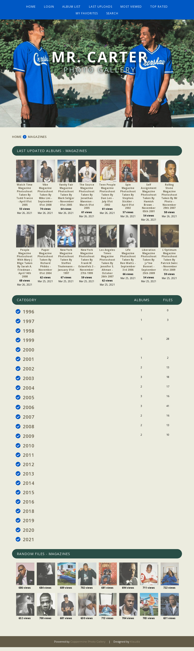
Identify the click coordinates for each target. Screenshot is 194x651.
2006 (28, 408)
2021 (28, 543)
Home (32, 5)
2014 (28, 485)
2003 (28, 378)
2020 (28, 533)
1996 (28, 310)
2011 (28, 456)
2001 (28, 358)
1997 (28, 320)
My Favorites (87, 12)
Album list (72, 5)
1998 (28, 329)
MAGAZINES (37, 135)
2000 (28, 349)
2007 (28, 417)
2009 (28, 437)
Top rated (158, 5)
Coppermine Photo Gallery (88, 645)
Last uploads (100, 5)
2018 (28, 514)
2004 (28, 388)
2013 (28, 476)
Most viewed (130, 5)
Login (49, 5)
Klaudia (135, 645)
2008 (28, 427)
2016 (28, 504)
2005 (28, 398)
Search (112, 12)
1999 (28, 339)
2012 (28, 466)
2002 (28, 368)
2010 (28, 447)
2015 (28, 495)
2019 (28, 524)
